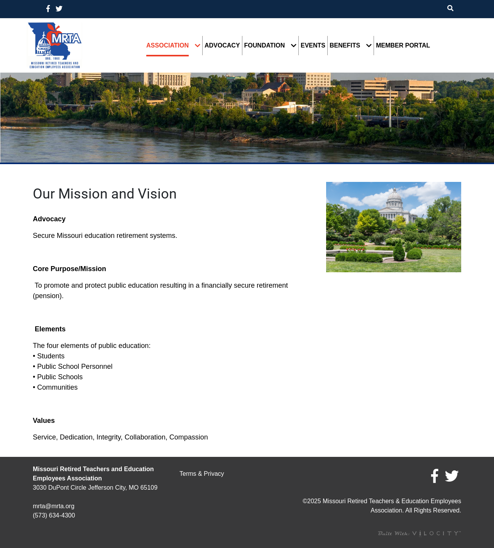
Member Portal (403, 45)
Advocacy (222, 45)
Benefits (345, 45)
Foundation (264, 45)
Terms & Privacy (201, 473)
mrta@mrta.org (53, 506)
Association (167, 45)
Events (313, 45)
